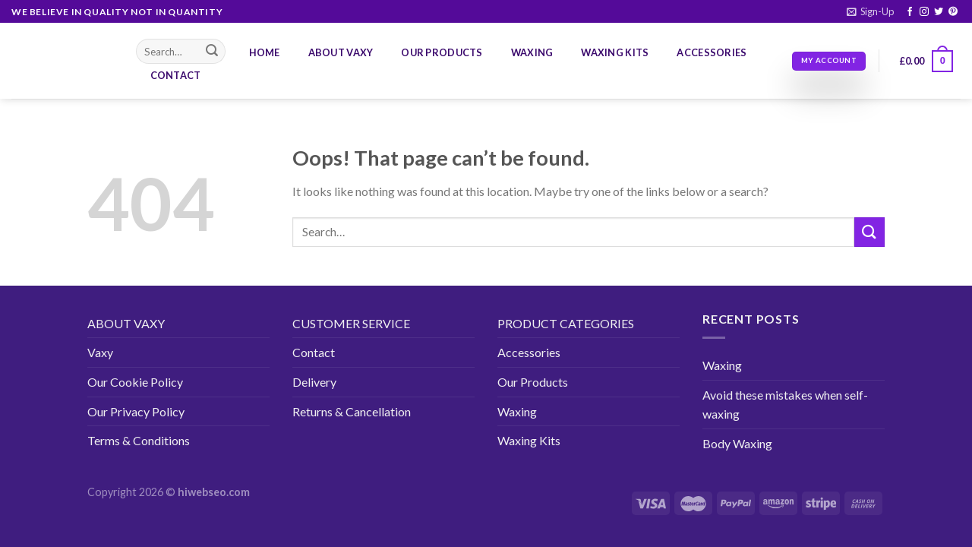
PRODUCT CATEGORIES (565, 323)
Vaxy (100, 352)
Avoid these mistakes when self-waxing (785, 404)
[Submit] (212, 52)
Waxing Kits (615, 52)
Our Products (441, 52)
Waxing (532, 52)
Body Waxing (737, 443)
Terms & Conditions (138, 440)
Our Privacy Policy (136, 411)
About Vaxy (341, 52)
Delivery (314, 382)
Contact (175, 75)
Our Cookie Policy (135, 382)
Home (264, 52)
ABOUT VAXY (126, 323)
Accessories (711, 52)
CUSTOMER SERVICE (351, 323)
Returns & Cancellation (351, 411)
